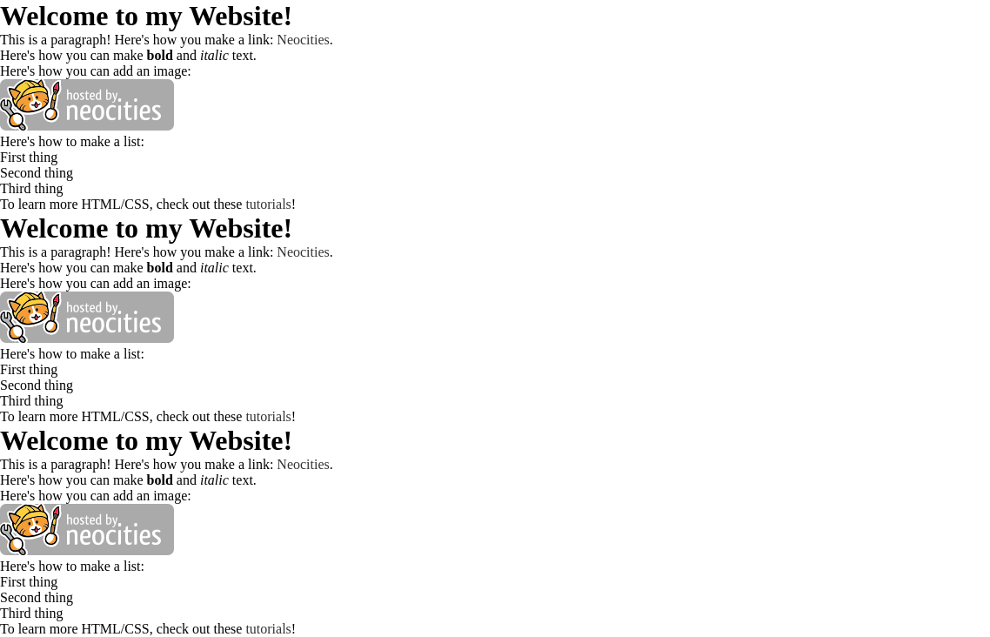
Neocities (303, 39)
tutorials (268, 204)
